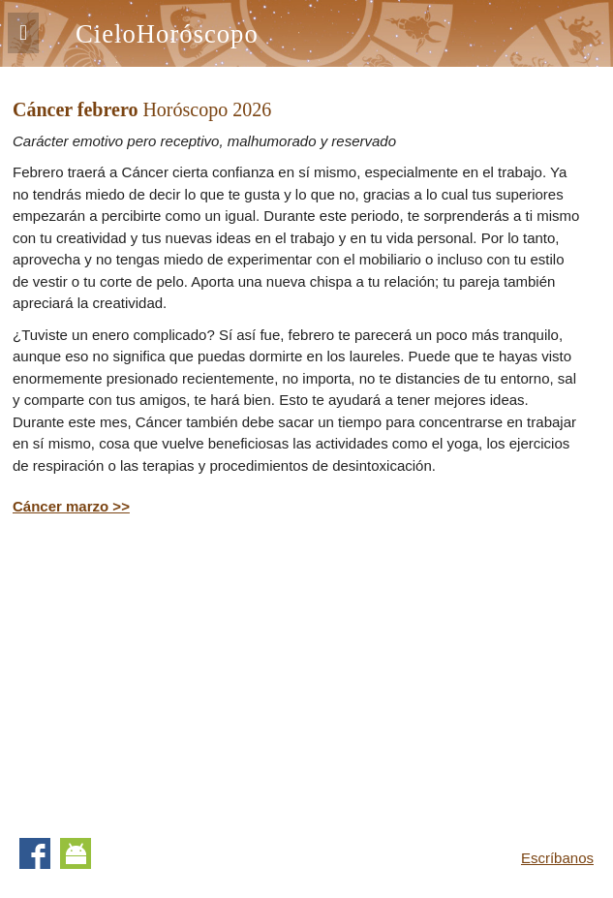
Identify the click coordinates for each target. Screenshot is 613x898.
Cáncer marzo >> (71, 506)
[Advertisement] (175, 673)
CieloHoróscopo (167, 33)
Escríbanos (557, 858)
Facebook (34, 853)
